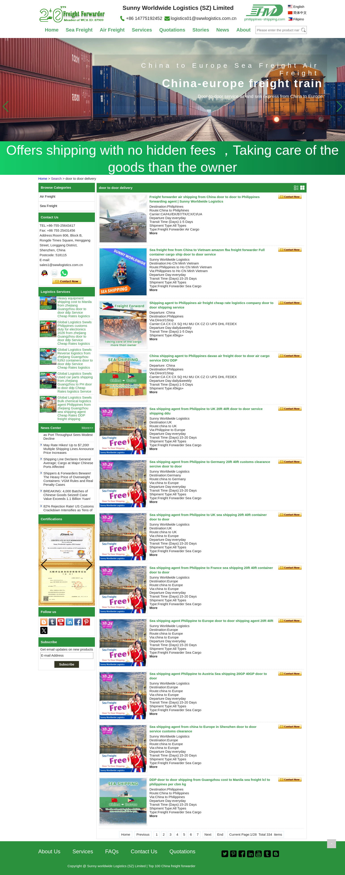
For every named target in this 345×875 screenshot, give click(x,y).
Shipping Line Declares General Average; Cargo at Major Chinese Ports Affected (68, 464)
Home (51, 30)
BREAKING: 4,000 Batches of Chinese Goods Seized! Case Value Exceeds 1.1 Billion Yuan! (66, 496)
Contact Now (66, 281)
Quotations (172, 30)
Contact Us (144, 851)
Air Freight (112, 30)
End (220, 834)
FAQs (112, 851)
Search (56, 178)
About (243, 30)
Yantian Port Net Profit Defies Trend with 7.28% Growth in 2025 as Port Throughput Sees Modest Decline (68, 434)
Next (207, 834)
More (153, 233)
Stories (200, 30)
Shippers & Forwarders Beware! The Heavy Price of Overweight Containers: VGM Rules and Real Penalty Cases (68, 480)
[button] (339, 106)
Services (142, 30)
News (222, 30)
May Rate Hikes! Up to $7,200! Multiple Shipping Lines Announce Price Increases (68, 450)
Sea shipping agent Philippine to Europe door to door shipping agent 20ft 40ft (211, 621)
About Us (49, 851)
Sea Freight (79, 30)
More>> (87, 428)
